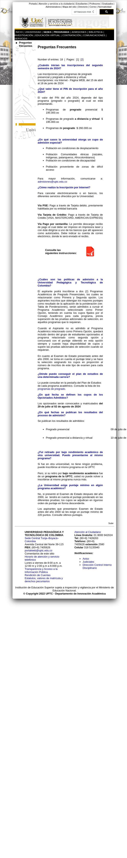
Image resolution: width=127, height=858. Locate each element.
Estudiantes (82, 3)
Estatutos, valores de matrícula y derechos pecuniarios (44, 580)
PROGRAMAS (61, 32)
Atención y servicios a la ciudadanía (56, 3)
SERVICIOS (21, 38)
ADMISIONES (79, 32)
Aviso (86, 558)
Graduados (107, 3)
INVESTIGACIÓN (24, 35)
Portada (33, 3)
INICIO (19, 32)
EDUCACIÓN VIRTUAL (47, 35)
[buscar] (84, 12)
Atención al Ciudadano (87, 532)
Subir (110, 523)
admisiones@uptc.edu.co (52, 181)
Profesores (94, 3)
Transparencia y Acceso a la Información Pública (41, 570)
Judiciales (89, 561)
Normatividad (104, 7)
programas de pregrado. (52, 388)
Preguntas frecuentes (25, 44)
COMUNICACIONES (94, 35)
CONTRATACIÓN (71, 35)
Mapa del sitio (69, 7)
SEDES (47, 32)
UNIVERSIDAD (33, 32)
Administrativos (53, 7)
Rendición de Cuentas (37, 575)
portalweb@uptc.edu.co (38, 550)
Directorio (83, 7)
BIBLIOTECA (96, 32)
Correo (92, 7)
